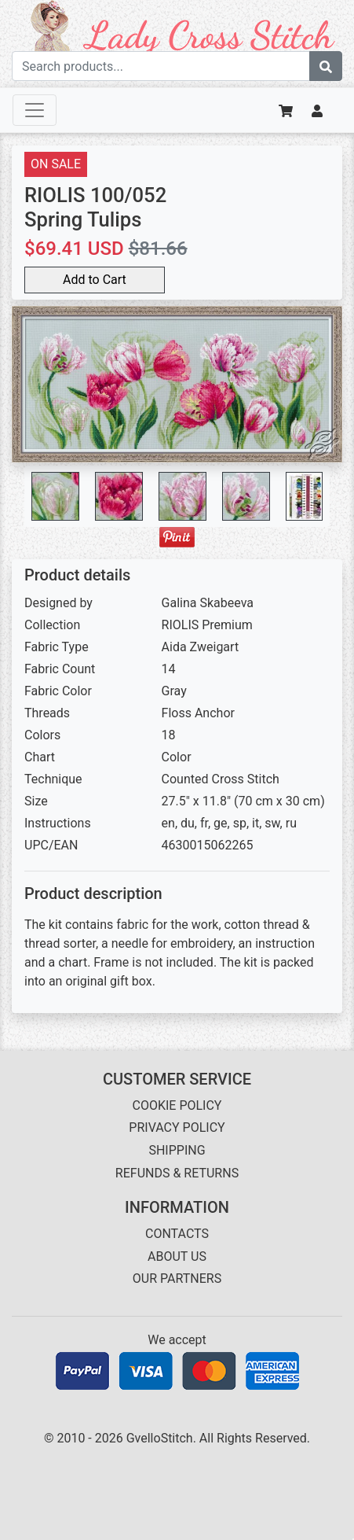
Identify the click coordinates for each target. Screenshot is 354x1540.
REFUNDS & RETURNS (177, 1173)
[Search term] (161, 66)
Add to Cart (94, 279)
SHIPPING (176, 1150)
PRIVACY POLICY (176, 1127)
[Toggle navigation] (35, 110)
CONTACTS (177, 1233)
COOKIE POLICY (177, 1105)
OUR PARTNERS (177, 1278)
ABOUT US (177, 1256)
